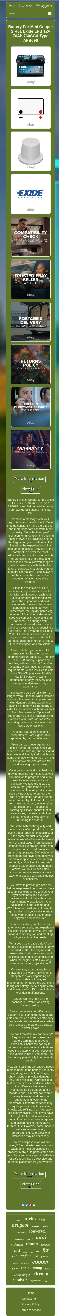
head (42, 1219)
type (31, 1252)
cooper (40, 1262)
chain (25, 1268)
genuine (25, 1263)
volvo (46, 1226)
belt (37, 1251)
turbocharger (21, 1275)
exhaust (45, 1244)
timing (32, 1243)
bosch (47, 1269)
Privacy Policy (30, 1304)
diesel (25, 1252)
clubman (17, 1244)
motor (14, 1268)
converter (37, 1231)
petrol (30, 1239)
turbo (30, 1218)
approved (36, 1280)
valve (46, 1281)
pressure (45, 1256)
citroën (19, 1220)
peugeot (20, 1225)
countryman (20, 1232)
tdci (36, 1256)
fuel (14, 1256)
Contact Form (30, 1298)
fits (45, 1250)
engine (25, 1256)
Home (30, 1293)
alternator (19, 1239)
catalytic (20, 1279)
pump (37, 1268)
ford (16, 1250)
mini (41, 1237)
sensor (36, 1226)
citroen (40, 1274)
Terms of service (30, 1310)
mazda (15, 1263)
